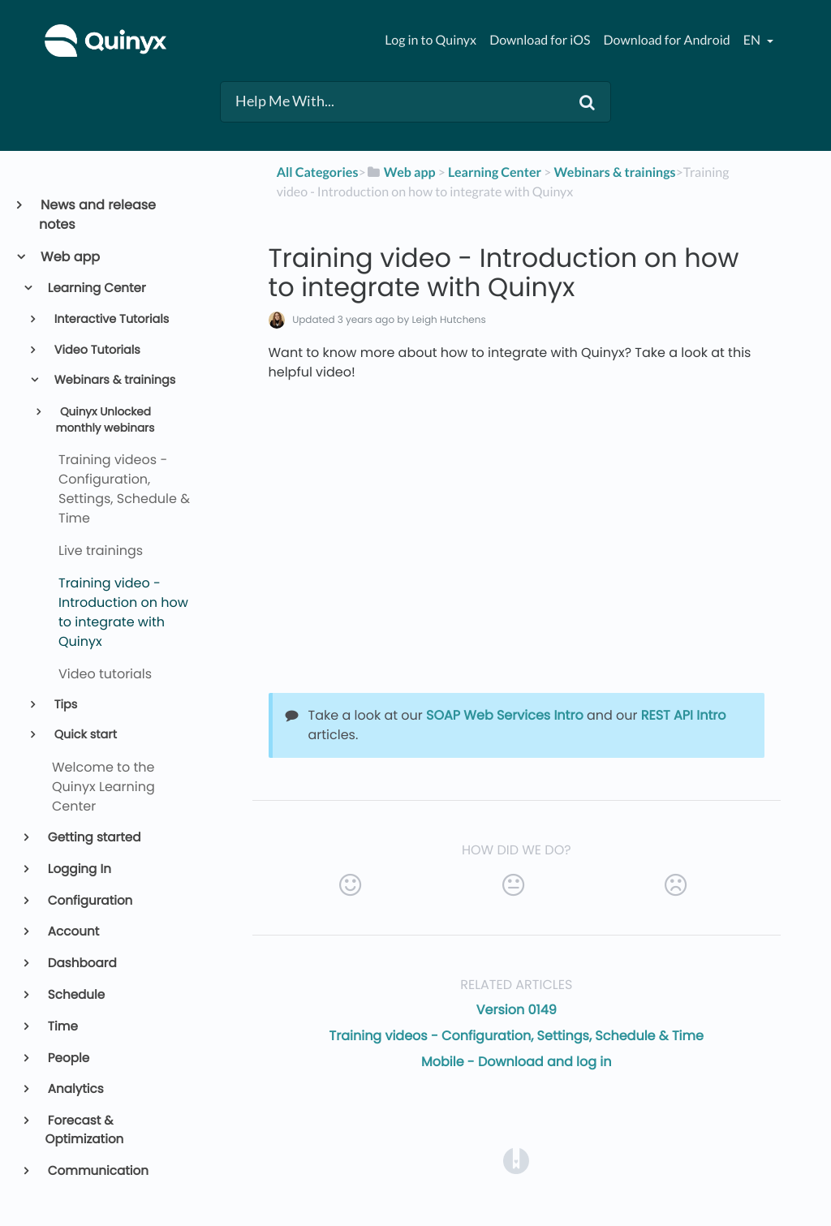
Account (72, 931)
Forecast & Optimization (84, 1130)
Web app (69, 256)
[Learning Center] (494, 172)
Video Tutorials (95, 350)
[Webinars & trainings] (614, 172)
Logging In (78, 869)
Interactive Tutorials (110, 320)
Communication (97, 1171)
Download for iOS (539, 40)
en (753, 40)
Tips (64, 705)
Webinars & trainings (113, 380)
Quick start (84, 735)
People (67, 1058)
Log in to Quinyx (430, 40)
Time (61, 1026)
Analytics (74, 1089)
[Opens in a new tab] (516, 1160)
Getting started (93, 837)
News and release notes (97, 215)
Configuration (89, 901)
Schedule (75, 995)
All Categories (318, 172)
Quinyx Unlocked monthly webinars (104, 420)
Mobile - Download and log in (516, 1061)
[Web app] (401, 172)
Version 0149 (516, 1009)
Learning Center (95, 288)
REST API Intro (683, 715)
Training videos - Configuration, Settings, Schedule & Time (516, 1035)
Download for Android (667, 40)
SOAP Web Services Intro (504, 715)
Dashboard (81, 963)
